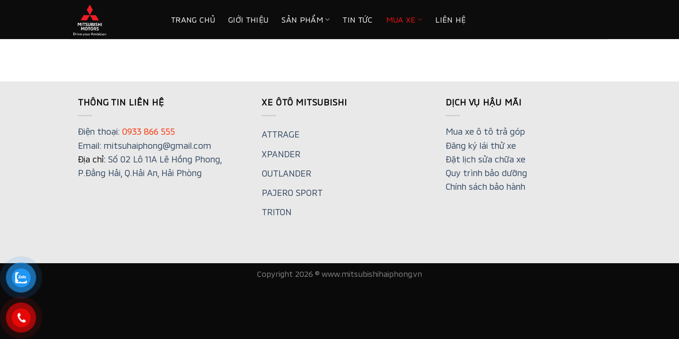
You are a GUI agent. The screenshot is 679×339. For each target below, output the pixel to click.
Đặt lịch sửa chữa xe (485, 159)
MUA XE (404, 19)
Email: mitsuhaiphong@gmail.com (144, 145)
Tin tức (358, 19)
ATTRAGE (280, 134)
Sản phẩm (306, 19)
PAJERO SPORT (292, 192)
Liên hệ (450, 19)
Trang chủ (193, 19)
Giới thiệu (248, 19)
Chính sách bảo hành (485, 186)
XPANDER (281, 154)
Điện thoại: (126, 131)
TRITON (276, 212)
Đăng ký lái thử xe (481, 145)
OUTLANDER (286, 173)
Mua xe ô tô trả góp (485, 131)
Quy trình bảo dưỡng (486, 173)
